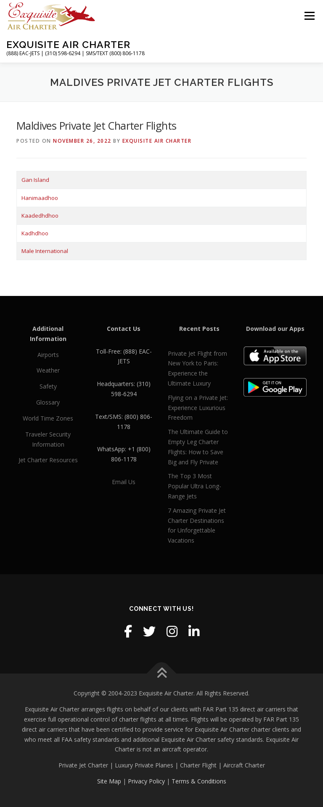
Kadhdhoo (34, 233)
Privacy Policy (146, 781)
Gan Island (35, 180)
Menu (309, 15)
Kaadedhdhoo (39, 215)
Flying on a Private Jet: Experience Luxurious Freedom (198, 408)
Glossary (48, 402)
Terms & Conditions (199, 781)
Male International (44, 251)
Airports (48, 355)
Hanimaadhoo (39, 198)
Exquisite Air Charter (68, 44)
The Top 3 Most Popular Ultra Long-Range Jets (194, 486)
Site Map (109, 781)
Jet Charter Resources (48, 460)
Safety (48, 386)
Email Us (123, 482)
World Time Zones (48, 418)
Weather (48, 370)
